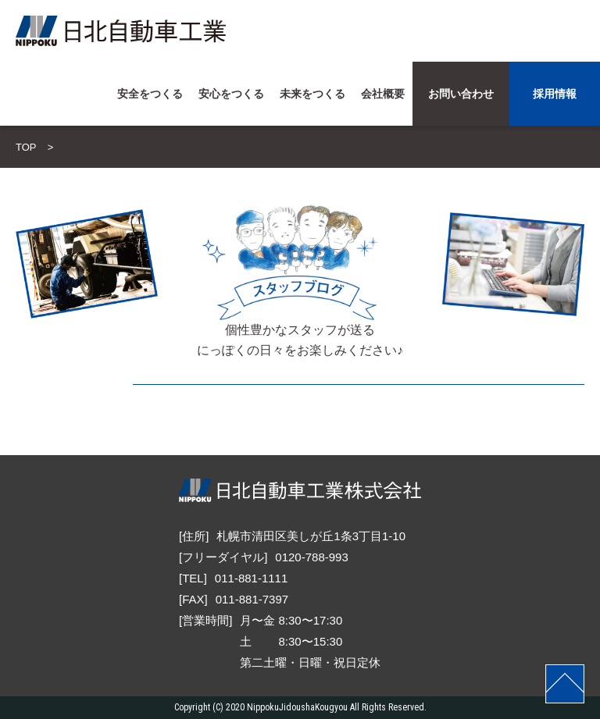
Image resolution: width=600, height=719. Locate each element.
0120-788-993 (311, 557)
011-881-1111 (251, 578)
